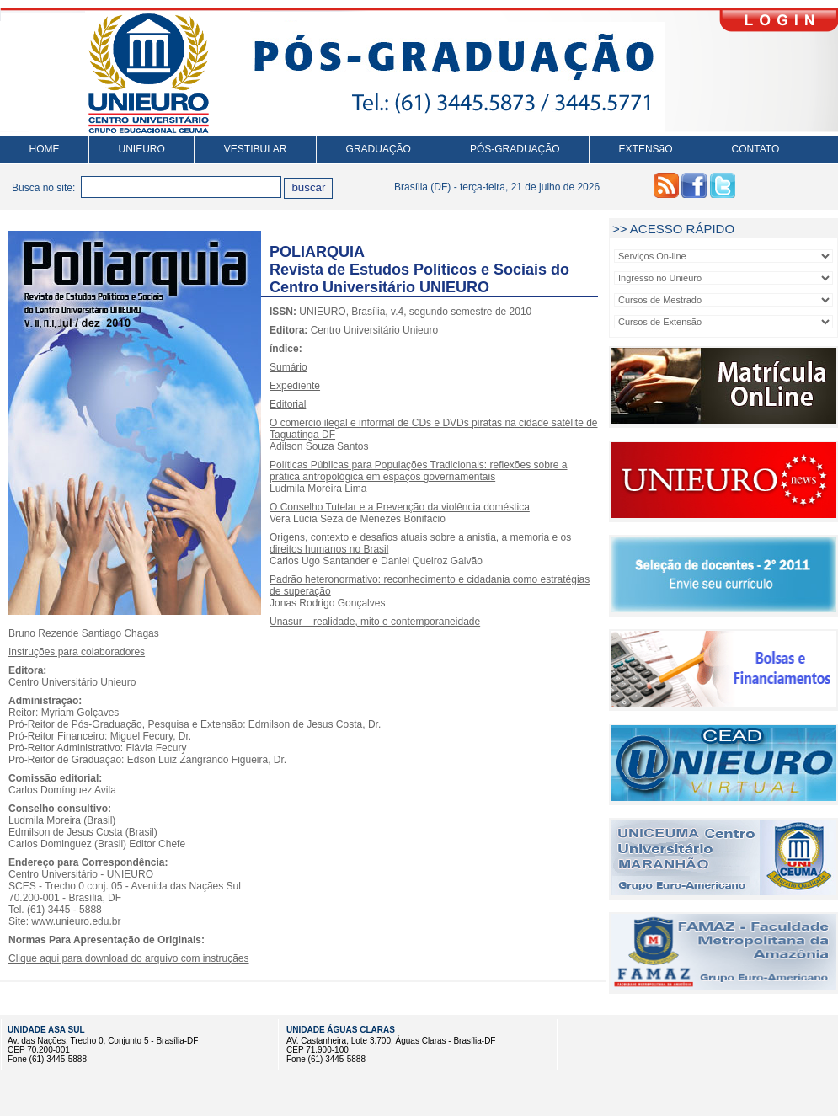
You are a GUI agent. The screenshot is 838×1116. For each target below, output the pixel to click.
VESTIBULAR (255, 149)
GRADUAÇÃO (378, 149)
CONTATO (756, 149)
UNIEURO (142, 149)
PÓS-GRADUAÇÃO (515, 149)
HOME (44, 149)
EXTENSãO (646, 149)
